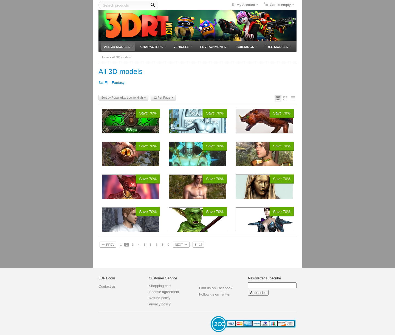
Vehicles (182, 46)
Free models (278, 46)
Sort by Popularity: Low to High (123, 98)
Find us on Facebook (215, 288)
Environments (214, 46)
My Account (245, 5)
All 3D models (118, 46)
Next (181, 244)
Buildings (246, 46)
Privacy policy (159, 304)
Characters (153, 46)
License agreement (164, 292)
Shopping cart (160, 286)
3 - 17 (198, 244)
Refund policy (159, 298)
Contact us (106, 286)
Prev (107, 244)
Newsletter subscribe (264, 278)
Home (105, 57)
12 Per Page (163, 98)
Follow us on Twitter (215, 294)
